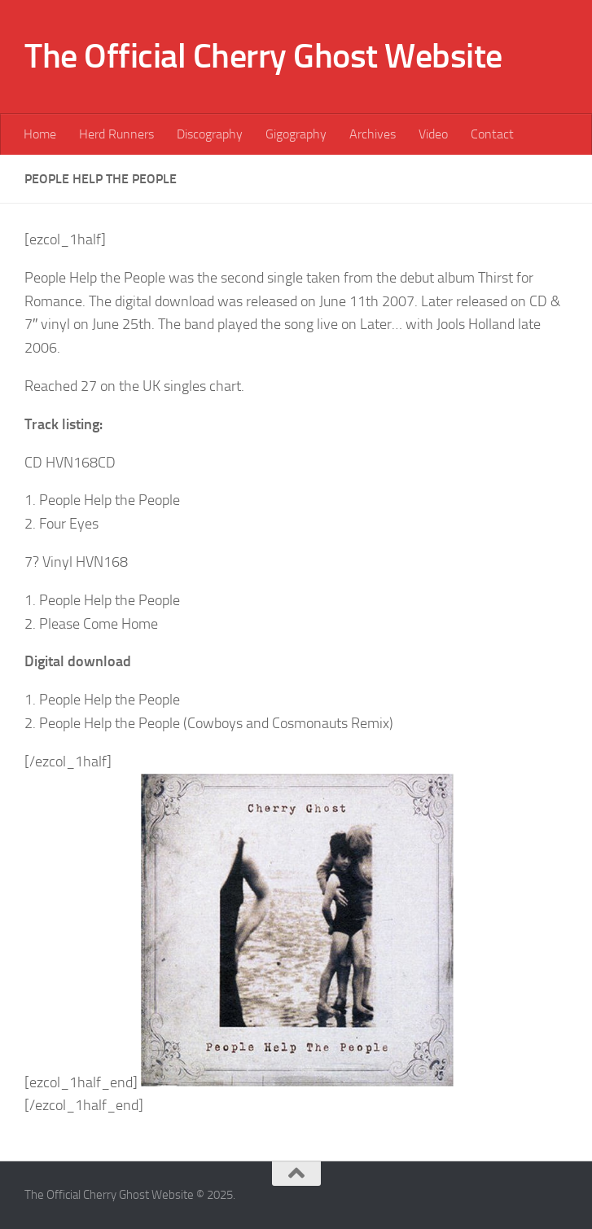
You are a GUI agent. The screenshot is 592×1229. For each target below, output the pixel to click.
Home (40, 134)
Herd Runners (116, 134)
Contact (492, 134)
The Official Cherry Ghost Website (263, 56)
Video (433, 134)
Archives (372, 134)
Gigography (296, 134)
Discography (210, 134)
